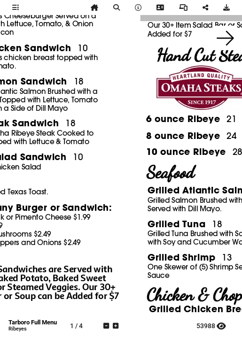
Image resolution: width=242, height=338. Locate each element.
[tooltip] (15, 7)
